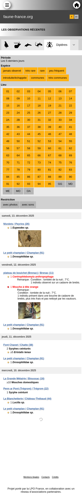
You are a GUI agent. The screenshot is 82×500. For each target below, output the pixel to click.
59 (39, 148)
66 (39, 155)
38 (39, 127)
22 (70, 105)
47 (60, 134)
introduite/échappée (15, 77)
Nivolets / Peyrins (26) (16, 223)
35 (7, 127)
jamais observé (12, 70)
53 (49, 141)
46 (49, 134)
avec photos (10, 204)
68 (60, 155)
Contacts (45, 477)
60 (49, 148)
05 (49, 91)
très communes (58, 77)
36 (18, 127)
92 (18, 183)
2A (7, 119)
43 (18, 134)
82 (60, 169)
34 (70, 119)
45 (39, 134)
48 (70, 134)
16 (18, 105)
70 (7, 162)
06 (60, 91)
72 (28, 162)
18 (39, 105)
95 (49, 183)
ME (8, 191)
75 (60, 162)
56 (7, 148)
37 (28, 127)
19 (49, 105)
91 (7, 183)
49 (7, 141)
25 (28, 112)
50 (18, 141)
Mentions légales (31, 477)
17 (28, 105)
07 (70, 91)
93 (28, 183)
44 (28, 134)
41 (70, 127)
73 (39, 162)
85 (18, 176)
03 (28, 91)
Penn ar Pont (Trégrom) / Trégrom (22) (26, 388)
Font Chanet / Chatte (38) (18, 344)
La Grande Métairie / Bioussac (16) (23, 378)
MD (70, 183)
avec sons (28, 204)
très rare (31, 70)
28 (60, 112)
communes (37, 77)
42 (7, 134)
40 (60, 127)
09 (18, 98)
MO (18, 191)
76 (70, 162)
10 (28, 98)
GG (60, 183)
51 (28, 141)
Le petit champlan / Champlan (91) (23, 252)
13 (60, 98)
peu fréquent (56, 70)
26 (39, 112)
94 (39, 183)
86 (28, 176)
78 (18, 169)
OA (29, 191)
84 (7, 176)
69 (70, 155)
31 (39, 119)
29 (70, 112)
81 (49, 169)
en (76, 17)
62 (70, 148)
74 (49, 162)
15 (7, 105)
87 (39, 176)
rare (42, 70)
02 (18, 91)
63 (7, 155)
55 (70, 141)
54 (60, 141)
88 (49, 176)
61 (60, 148)
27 (49, 112)
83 (70, 169)
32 (49, 119)
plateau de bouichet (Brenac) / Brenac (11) (28, 272)
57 (18, 148)
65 (28, 155)
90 (70, 176)
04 (39, 91)
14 (70, 98)
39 (49, 127)
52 (39, 141)
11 (39, 98)
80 (39, 169)
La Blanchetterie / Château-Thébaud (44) (27, 398)
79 (28, 169)
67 (49, 155)
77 (7, 169)
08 (7, 98)
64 (18, 155)
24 (18, 112)
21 (60, 105)
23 (7, 112)
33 (60, 119)
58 (28, 148)
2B (18, 119)
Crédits (55, 477)
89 (60, 176)
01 (7, 91)
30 (28, 119)
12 (49, 98)
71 (18, 162)
